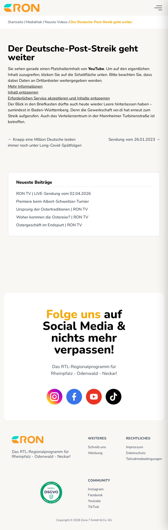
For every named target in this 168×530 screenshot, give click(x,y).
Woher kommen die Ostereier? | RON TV (52, 217)
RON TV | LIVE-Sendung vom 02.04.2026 (53, 193)
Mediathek (34, 22)
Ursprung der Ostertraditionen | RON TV (52, 209)
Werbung (95, 453)
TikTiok (93, 506)
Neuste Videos (56, 22)
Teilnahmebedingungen (141, 458)
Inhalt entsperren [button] (23, 92)
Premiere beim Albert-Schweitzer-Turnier (52, 201)
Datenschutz (135, 453)
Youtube (94, 501)
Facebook (95, 495)
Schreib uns (97, 447)
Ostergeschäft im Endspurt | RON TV (49, 225)
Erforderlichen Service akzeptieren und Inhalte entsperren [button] (59, 98)
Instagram (95, 489)
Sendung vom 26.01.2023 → (134, 139)
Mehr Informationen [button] (25, 86)
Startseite (15, 22)
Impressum (134, 447)
